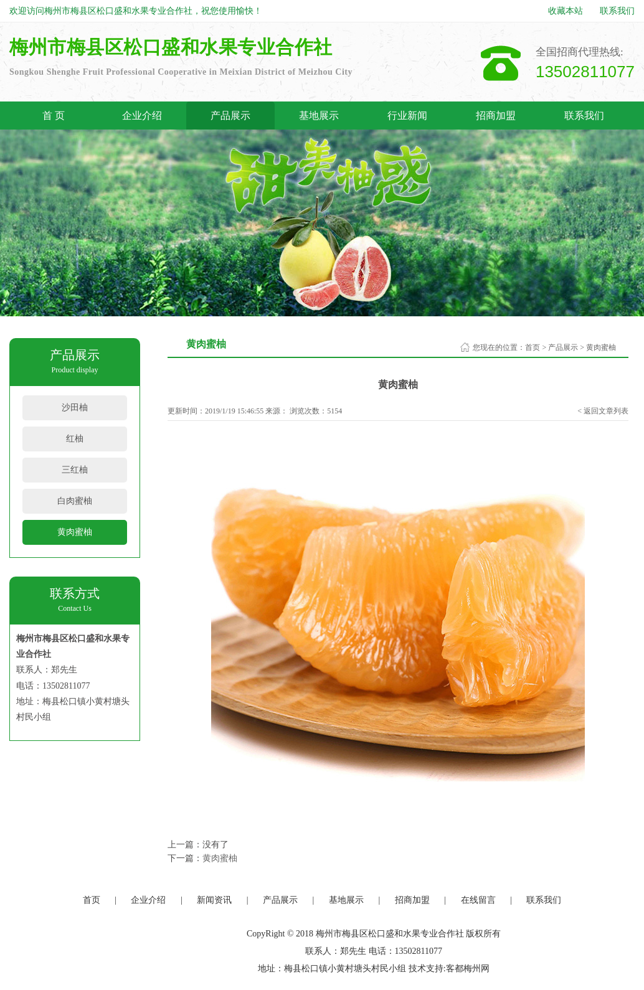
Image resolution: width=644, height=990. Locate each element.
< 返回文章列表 (602, 411)
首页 (532, 347)
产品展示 (230, 115)
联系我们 (617, 11)
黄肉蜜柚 (74, 532)
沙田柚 (75, 407)
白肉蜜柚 (74, 501)
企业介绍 (142, 115)
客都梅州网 (468, 968)
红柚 (74, 438)
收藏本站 (565, 11)
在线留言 (478, 900)
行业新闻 (407, 115)
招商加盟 (496, 115)
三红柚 (75, 469)
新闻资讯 (214, 900)
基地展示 (319, 115)
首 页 (53, 115)
